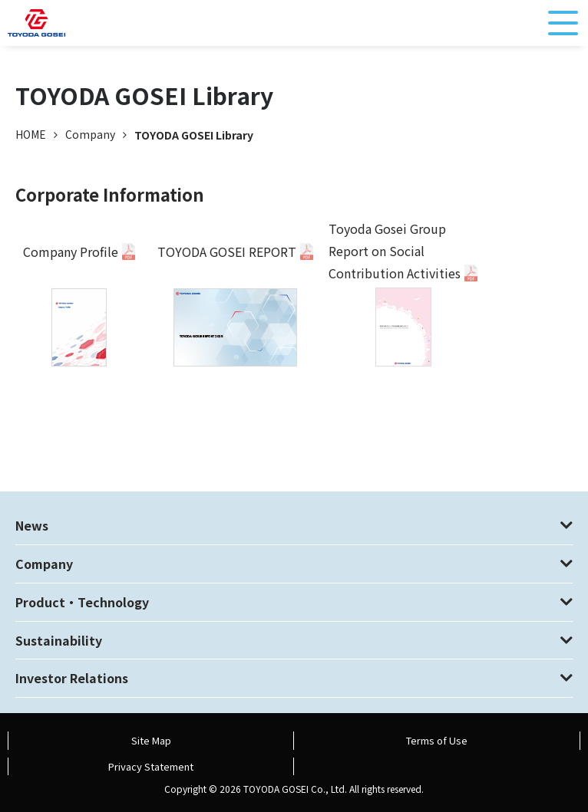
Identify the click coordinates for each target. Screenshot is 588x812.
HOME (30, 134)
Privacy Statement (150, 766)
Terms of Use (436, 740)
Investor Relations (71, 678)
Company (44, 563)
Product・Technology (82, 602)
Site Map (151, 740)
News (31, 525)
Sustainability (58, 640)
